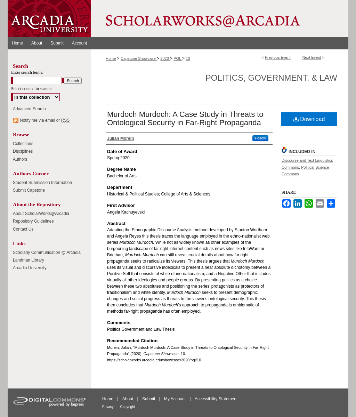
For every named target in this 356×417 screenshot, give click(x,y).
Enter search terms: (27, 72)
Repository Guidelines (33, 221)
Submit (149, 398)
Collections (23, 143)
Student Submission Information (42, 182)
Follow (260, 138)
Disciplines (23, 151)
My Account (175, 398)
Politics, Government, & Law (271, 77)
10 (188, 58)
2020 (165, 58)
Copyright (127, 407)
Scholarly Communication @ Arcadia (47, 252)
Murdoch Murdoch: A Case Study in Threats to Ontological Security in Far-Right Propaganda (185, 118)
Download (309, 119)
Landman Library (28, 260)
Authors (20, 159)
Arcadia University (30, 267)
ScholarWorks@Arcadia (219, 18)
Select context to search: (31, 88)
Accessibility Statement (216, 398)
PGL (177, 58)
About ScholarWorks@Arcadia (41, 213)
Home (111, 58)
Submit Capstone (29, 190)
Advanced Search (29, 108)
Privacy (108, 407)
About (128, 398)
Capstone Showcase (139, 58)
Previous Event (278, 57)
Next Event (311, 57)
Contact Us (23, 229)
